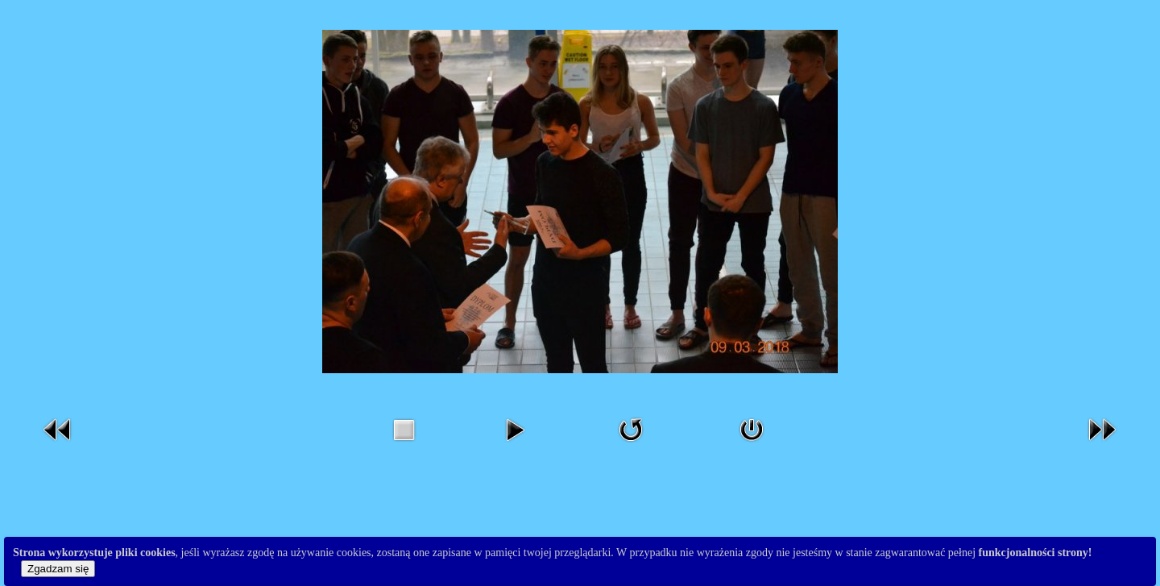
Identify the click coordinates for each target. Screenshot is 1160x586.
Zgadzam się (58, 569)
